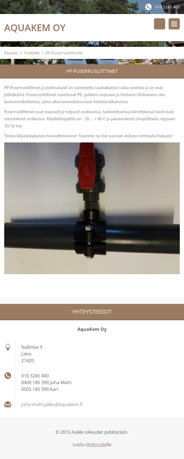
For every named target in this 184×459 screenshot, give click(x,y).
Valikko (174, 23)
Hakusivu (159, 23)
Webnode (96, 444)
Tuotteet (32, 53)
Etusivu (11, 53)
